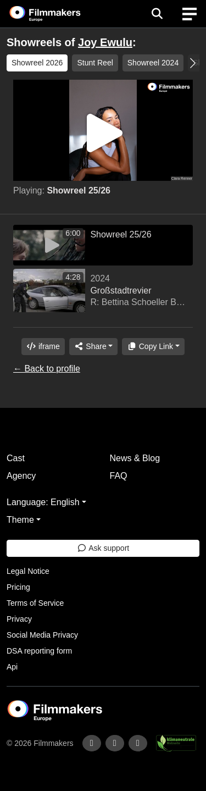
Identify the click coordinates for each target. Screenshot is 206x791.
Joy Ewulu (105, 42)
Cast (16, 458)
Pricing (18, 587)
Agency (21, 475)
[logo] (58, 13)
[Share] (93, 346)
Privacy (19, 619)
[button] (192, 62)
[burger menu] (189, 14)
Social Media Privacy (42, 634)
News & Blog (135, 458)
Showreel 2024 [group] (153, 62)
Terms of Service (35, 603)
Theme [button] (20, 519)
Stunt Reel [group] (95, 62)
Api (12, 666)
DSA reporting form (39, 650)
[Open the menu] (157, 14)
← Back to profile (46, 368)
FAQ (118, 475)
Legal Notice (28, 571)
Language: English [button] (43, 502)
